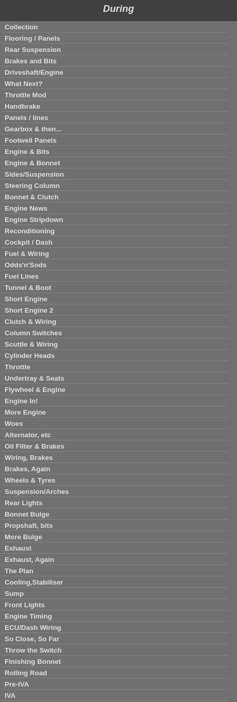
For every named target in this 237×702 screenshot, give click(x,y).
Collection (21, 27)
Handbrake (22, 106)
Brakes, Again (27, 469)
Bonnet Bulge (27, 514)
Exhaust (18, 548)
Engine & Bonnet (32, 163)
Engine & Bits (27, 152)
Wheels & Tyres (30, 480)
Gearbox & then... (33, 129)
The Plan (19, 571)
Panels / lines (26, 118)
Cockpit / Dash (29, 242)
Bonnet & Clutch (31, 197)
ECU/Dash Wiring (33, 627)
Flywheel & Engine (35, 389)
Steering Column (32, 186)
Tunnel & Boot (28, 288)
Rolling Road (26, 673)
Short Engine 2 (29, 310)
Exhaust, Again (29, 559)
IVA (10, 695)
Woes (14, 423)
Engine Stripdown (34, 220)
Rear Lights (23, 503)
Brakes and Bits (31, 61)
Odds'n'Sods (25, 265)
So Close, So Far (32, 639)
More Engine (25, 412)
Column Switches (33, 333)
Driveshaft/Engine (34, 72)
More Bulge (23, 537)
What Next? (23, 84)
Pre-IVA (17, 684)
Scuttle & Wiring (31, 344)
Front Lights (25, 605)
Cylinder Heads (30, 355)
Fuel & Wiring (27, 254)
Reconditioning (30, 231)
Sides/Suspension (34, 174)
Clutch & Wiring (30, 322)
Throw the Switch (33, 650)
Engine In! (21, 401)
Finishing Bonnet (33, 661)
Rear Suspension (33, 50)
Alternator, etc (28, 435)
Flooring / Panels (32, 38)
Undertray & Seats (35, 378)
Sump (14, 593)
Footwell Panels (31, 140)
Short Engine (26, 299)
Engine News (26, 208)
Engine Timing (28, 616)
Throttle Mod (25, 95)
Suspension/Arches (37, 491)
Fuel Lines (22, 276)
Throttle (17, 367)
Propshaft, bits (29, 525)
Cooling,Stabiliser (34, 582)
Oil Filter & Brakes (35, 446)
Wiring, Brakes (29, 457)
